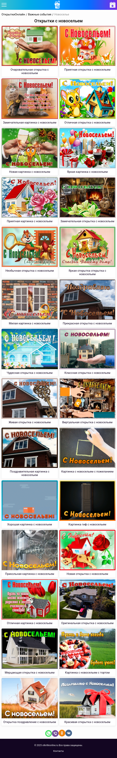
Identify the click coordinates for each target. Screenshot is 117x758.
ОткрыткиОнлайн (13, 14)
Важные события (39, 14)
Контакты (58, 751)
